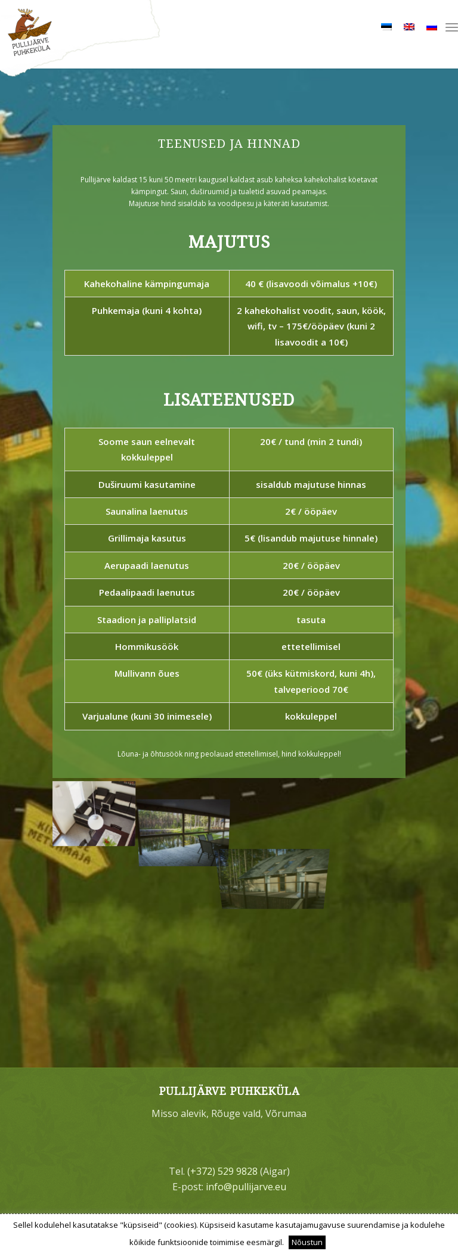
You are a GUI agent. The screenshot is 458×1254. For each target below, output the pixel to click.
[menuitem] (451, 27)
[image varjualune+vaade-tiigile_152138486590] (188, 810)
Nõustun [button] (307, 1242)
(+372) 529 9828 (222, 1171)
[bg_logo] (229, 39)
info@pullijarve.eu (246, 1186)
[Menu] (451, 27)
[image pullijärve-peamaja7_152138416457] (97, 810)
